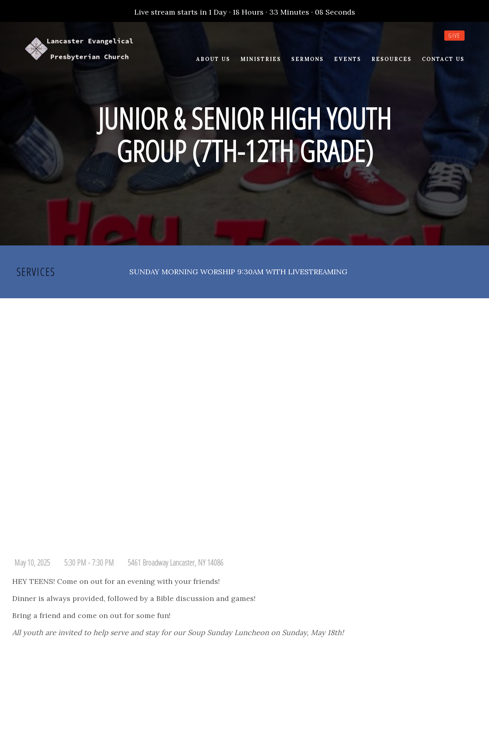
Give (454, 35)
